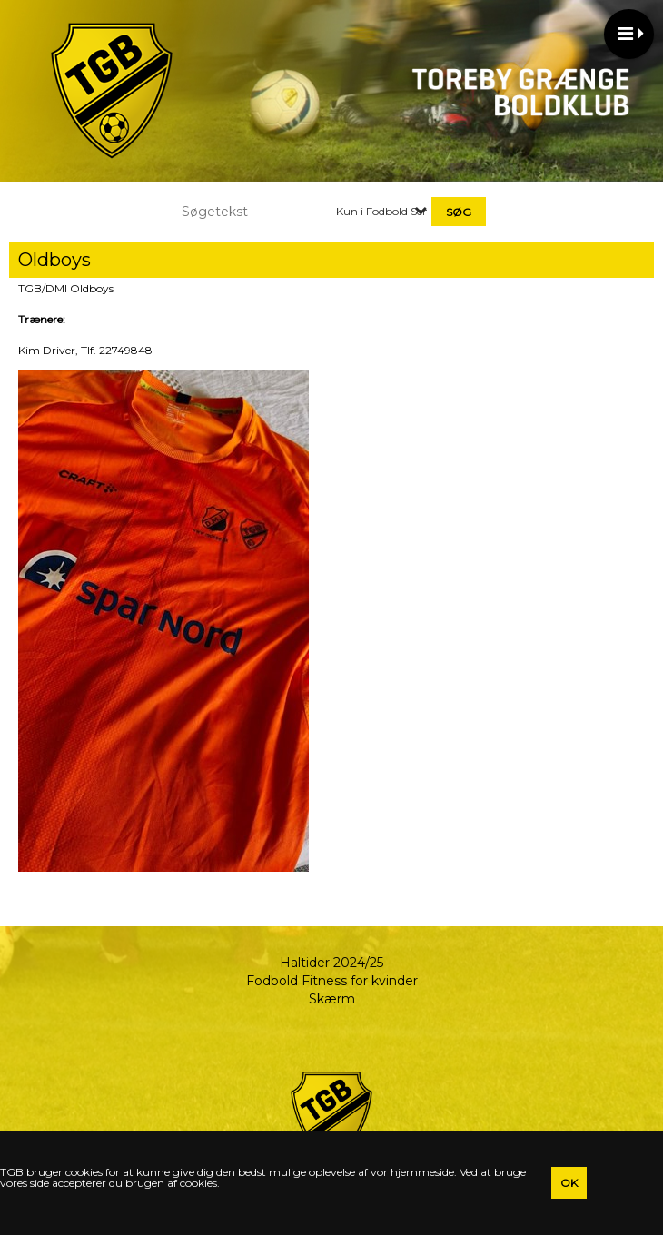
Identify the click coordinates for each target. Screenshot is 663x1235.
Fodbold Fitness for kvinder (332, 981)
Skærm (332, 999)
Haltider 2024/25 (331, 962)
